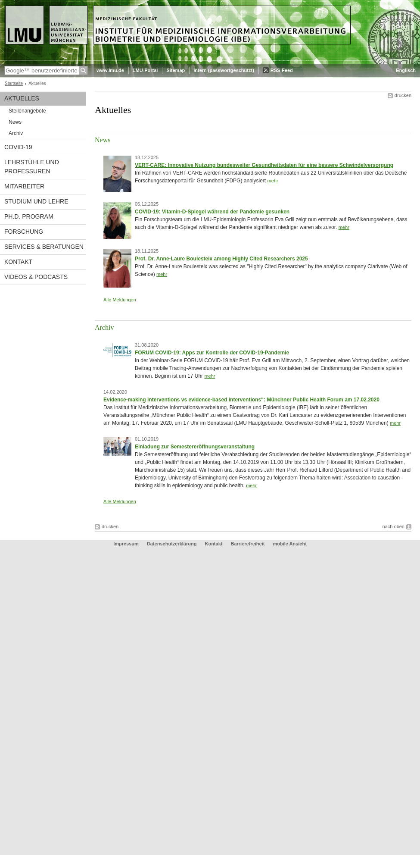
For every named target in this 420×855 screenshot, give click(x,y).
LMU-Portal (145, 70)
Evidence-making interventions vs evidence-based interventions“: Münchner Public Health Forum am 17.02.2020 (241, 400)
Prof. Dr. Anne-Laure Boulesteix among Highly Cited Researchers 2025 (221, 259)
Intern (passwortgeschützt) (223, 70)
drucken (403, 95)
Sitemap (175, 70)
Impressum (126, 543)
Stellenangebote (27, 111)
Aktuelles (21, 98)
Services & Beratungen (44, 246)
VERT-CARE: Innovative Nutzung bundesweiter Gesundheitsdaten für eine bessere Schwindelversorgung (264, 165)
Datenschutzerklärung (172, 543)
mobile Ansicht (289, 543)
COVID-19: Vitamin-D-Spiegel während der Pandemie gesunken (212, 212)
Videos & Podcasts (36, 276)
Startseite (14, 83)
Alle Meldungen (119, 299)
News (15, 122)
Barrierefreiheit (248, 543)
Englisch (406, 70)
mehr (272, 180)
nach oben (393, 526)
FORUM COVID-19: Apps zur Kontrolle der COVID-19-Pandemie (212, 353)
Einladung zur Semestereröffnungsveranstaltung (195, 447)
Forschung (23, 231)
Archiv (16, 133)
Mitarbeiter (24, 186)
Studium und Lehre (36, 201)
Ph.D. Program (28, 216)
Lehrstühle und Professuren (31, 167)
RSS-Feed (282, 70)
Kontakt (18, 261)
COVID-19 (18, 147)
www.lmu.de (110, 70)
